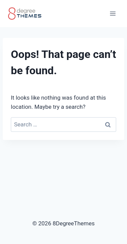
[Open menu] (112, 13)
